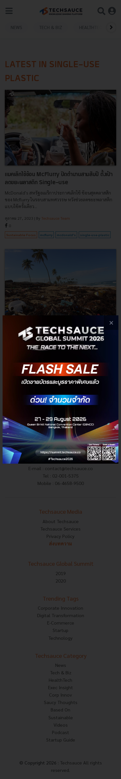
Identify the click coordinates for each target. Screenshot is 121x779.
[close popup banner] (111, 322)
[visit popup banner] (60, 389)
